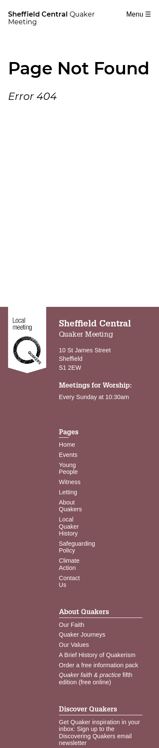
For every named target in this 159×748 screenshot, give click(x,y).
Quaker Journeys (82, 634)
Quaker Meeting (51, 18)
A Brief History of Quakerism (97, 655)
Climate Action (69, 564)
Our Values (74, 644)
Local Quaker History (69, 526)
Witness (70, 482)
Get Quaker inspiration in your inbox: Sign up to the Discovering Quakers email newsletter (99, 733)
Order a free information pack (98, 665)
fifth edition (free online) (96, 679)
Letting (68, 492)
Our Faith (71, 624)
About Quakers (70, 506)
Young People (68, 469)
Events (68, 454)
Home (67, 444)
